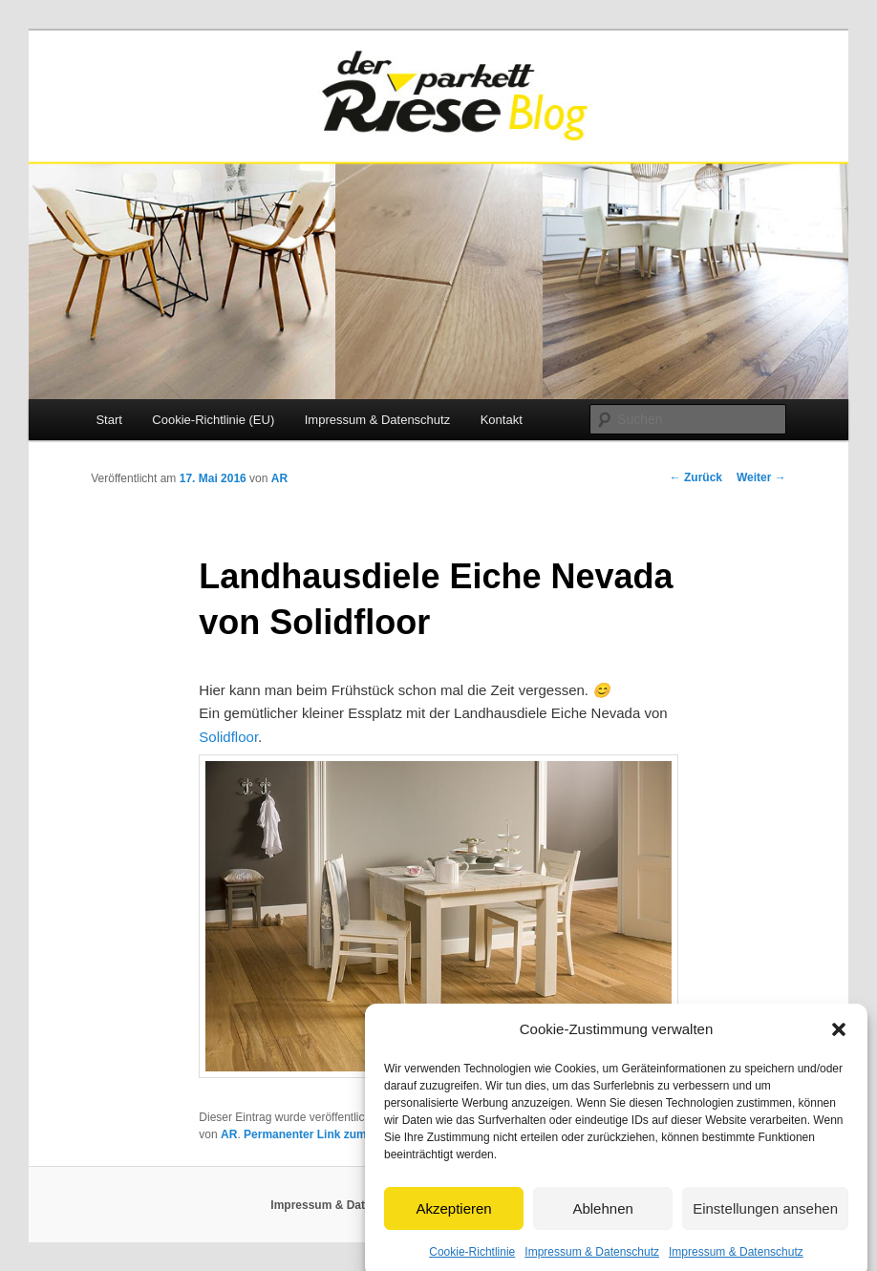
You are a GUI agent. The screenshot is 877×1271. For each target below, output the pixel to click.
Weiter (761, 477)
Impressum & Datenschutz (591, 1264)
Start (108, 420)
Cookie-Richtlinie (472, 1264)
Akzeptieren (453, 1220)
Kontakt (502, 420)
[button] (838, 1041)
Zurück (696, 477)
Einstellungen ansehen (765, 1220)
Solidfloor (228, 737)
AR (279, 478)
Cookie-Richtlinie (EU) (213, 420)
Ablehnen (602, 1220)
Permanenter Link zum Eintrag (326, 1134)
